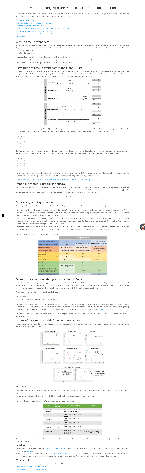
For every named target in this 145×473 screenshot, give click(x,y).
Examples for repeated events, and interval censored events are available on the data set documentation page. (53, 180)
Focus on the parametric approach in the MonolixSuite (35, 31)
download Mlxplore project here (56, 448)
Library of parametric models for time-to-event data (35, 34)
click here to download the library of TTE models (64, 453)
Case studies (21, 37)
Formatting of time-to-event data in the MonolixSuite (35, 23)
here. (30, 316)
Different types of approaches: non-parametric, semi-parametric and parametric (44, 28)
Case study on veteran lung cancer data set (32, 466)
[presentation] (63, 57)
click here (29, 451)
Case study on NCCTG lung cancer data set (32, 469)
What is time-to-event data (26, 20)
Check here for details (106, 309)
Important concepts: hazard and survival (30, 26)
